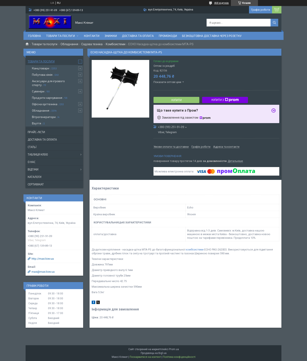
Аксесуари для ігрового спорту (48, 83)
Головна (34, 36)
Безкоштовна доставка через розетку (212, 36)
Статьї (32, 147)
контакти (91, 36)
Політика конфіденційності (179, 356)
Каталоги (34, 177)
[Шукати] (274, 22)
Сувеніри (38, 91)
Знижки (110, 36)
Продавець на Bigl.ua (154, 353)
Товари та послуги (60, 36)
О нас (31, 162)
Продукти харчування (47, 97)
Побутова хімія (42, 74)
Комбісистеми (115, 44)
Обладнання (69, 44)
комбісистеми (195, 249)
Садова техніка (92, 44)
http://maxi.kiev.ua (43, 258)
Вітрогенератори (44, 117)
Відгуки (33, 169)
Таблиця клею (38, 154)
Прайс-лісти (36, 132)
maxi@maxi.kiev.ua (43, 271)
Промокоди (168, 36)
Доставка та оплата (138, 36)
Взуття (36, 123)
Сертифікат (36, 184)
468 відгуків (221, 2)
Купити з (225, 100)
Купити (176, 100)
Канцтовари (40, 68)
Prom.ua (174, 349)
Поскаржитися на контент (145, 356)
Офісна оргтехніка (44, 104)
